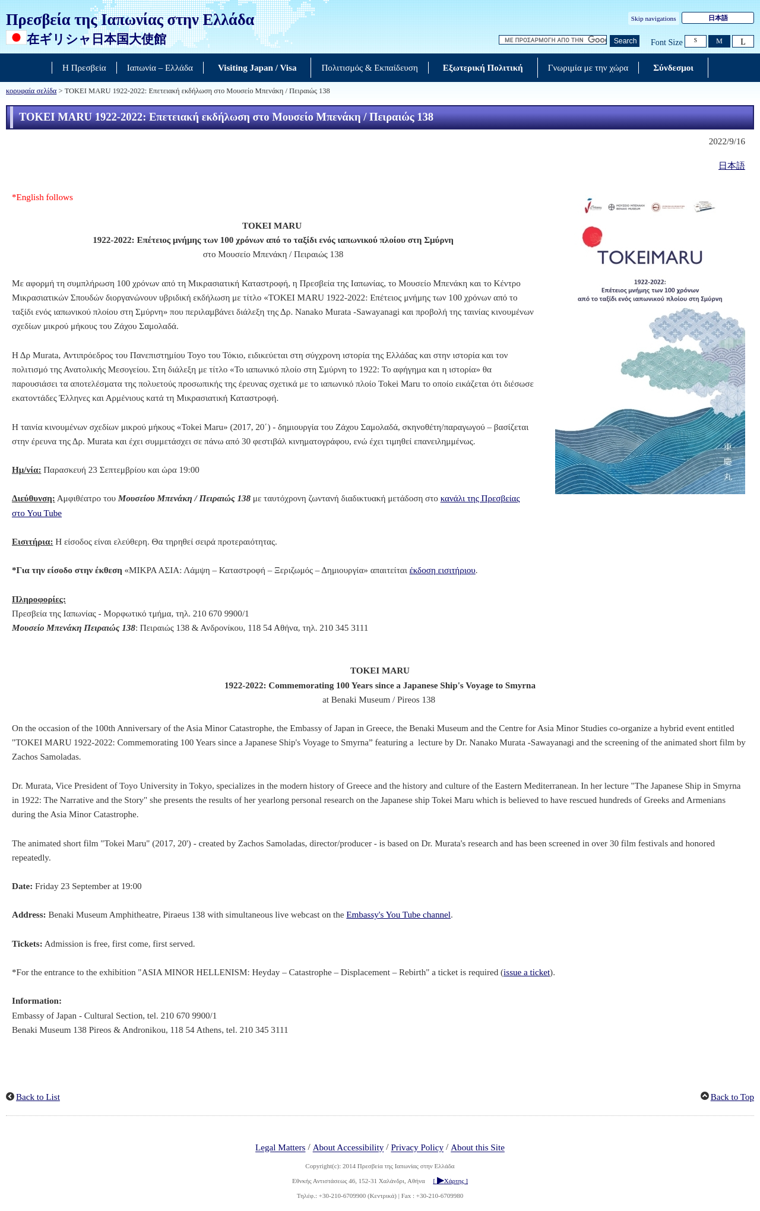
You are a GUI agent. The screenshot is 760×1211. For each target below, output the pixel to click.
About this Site (478, 1148)
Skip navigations (653, 18)
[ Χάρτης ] (450, 1180)
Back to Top (732, 1097)
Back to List (38, 1097)
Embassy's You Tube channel (398, 914)
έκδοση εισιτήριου (442, 570)
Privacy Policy (417, 1148)
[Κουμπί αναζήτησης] (624, 41)
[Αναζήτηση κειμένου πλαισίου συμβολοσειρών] (553, 40)
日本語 (718, 17)
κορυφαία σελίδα (31, 91)
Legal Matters (280, 1148)
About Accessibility (348, 1148)
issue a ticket (527, 972)
